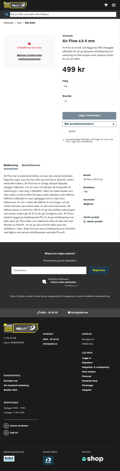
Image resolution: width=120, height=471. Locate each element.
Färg (65, 81)
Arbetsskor (9, 23)
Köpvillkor (87, 363)
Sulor (19, 23)
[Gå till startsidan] (15, 5)
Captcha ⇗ (71, 286)
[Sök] (60, 14)
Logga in (86, 358)
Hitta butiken (89, 372)
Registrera (99, 270)
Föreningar (87, 386)
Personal (86, 376)
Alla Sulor (30, 23)
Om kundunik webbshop (16, 386)
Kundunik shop (89, 381)
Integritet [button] (86, 390)
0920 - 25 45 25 (49, 313)
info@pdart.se (79, 313)
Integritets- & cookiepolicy (95, 367)
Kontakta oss (11, 381)
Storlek (66, 96)
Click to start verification (63, 282)
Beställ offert (10, 390)
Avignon (88, 204)
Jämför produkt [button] (93, 222)
